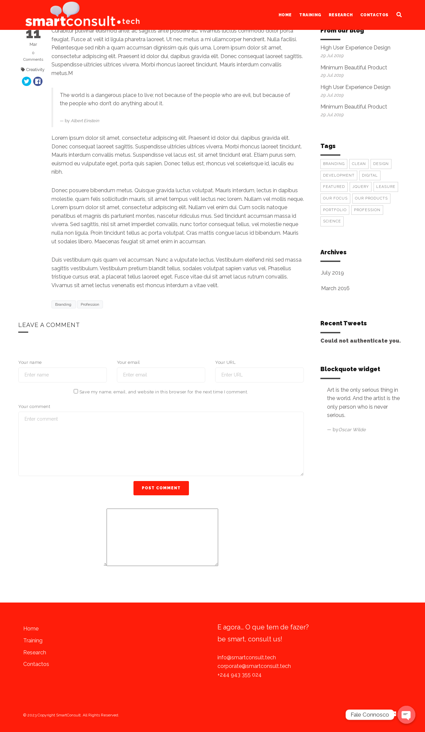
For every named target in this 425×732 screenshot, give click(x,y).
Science (332, 221)
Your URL (225, 362)
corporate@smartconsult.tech (254, 666)
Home (285, 15)
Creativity (35, 69)
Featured (334, 187)
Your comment (34, 406)
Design (381, 164)
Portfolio (335, 210)
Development (339, 175)
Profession (90, 304)
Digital (370, 175)
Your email (128, 362)
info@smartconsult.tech (246, 657)
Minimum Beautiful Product (353, 67)
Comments (33, 56)
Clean (359, 164)
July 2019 (332, 273)
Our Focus (335, 198)
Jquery (360, 187)
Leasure (385, 187)
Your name (30, 362)
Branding (63, 304)
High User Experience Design (355, 47)
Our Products (371, 198)
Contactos (374, 15)
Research (341, 15)
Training (310, 15)
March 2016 (335, 288)
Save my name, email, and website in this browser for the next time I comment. (163, 391)
